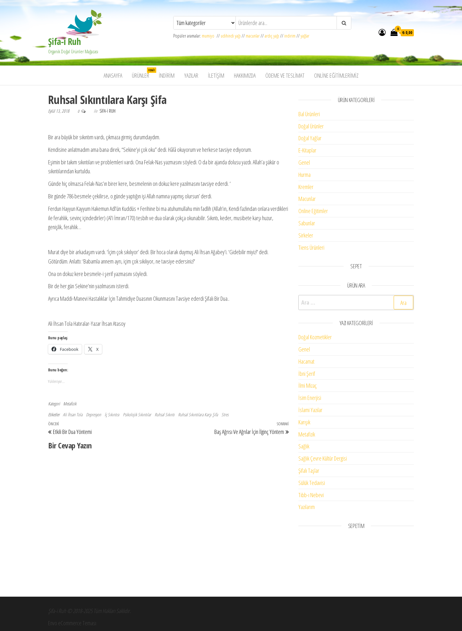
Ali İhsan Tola (72, 414)
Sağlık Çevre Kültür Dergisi (322, 458)
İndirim (167, 75)
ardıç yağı (272, 36)
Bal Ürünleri (309, 114)
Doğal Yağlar (309, 138)
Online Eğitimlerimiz (336, 75)
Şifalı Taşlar (308, 470)
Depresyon (93, 414)
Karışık (304, 422)
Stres (224, 414)
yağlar (305, 36)
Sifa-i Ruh (107, 111)
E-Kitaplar (307, 150)
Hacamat (306, 361)
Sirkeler (305, 235)
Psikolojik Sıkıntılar (137, 414)
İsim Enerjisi (309, 398)
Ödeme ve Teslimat (284, 75)
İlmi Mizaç (307, 385)
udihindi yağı (231, 36)
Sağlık (303, 446)
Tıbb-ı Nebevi (311, 495)
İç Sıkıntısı (112, 414)
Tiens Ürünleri (311, 247)
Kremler (305, 187)
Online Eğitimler (313, 211)
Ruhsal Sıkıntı (165, 414)
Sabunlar (306, 223)
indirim (289, 36)
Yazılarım (306, 507)
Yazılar (191, 75)
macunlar (253, 36)
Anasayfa (113, 75)
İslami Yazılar (310, 410)
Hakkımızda (245, 75)
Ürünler (143, 73)
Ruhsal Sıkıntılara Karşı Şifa (198, 414)
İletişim (216, 75)
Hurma (304, 174)
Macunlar (307, 199)
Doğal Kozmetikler (315, 337)
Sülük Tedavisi (311, 483)
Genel (304, 162)
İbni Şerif (306, 373)
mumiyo (209, 36)
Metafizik (69, 404)
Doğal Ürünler (311, 126)
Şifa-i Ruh (64, 41)
